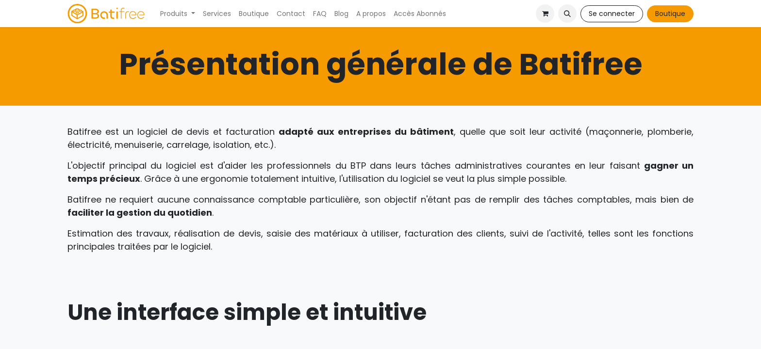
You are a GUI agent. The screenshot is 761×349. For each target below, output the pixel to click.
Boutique (670, 13)
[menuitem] (177, 14)
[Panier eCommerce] (545, 13)
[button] (567, 13)
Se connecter (612, 13)
